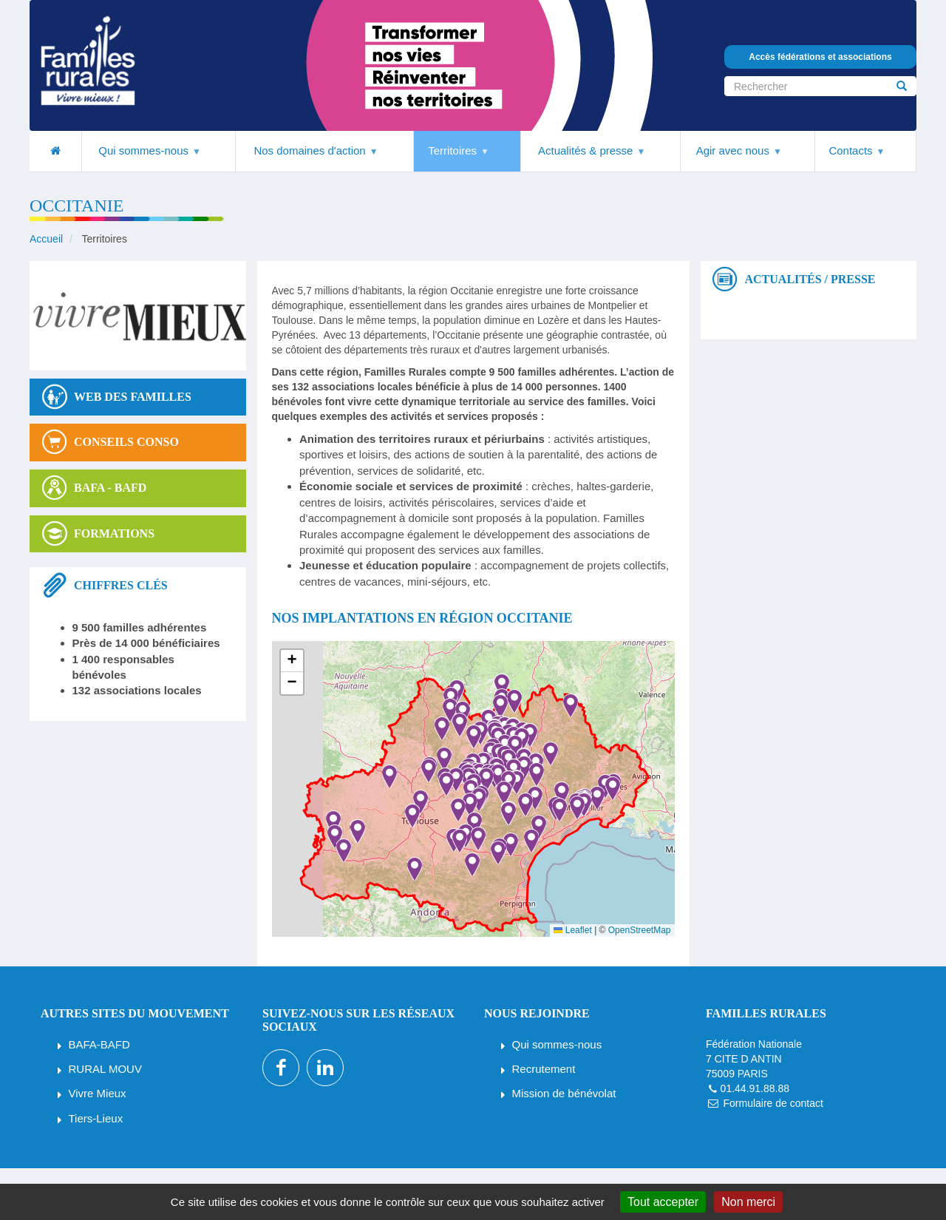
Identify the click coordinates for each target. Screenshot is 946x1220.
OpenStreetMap (639, 930)
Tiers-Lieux (96, 1118)
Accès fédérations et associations (820, 57)
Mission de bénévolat (564, 1093)
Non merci (748, 1202)
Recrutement (544, 1069)
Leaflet (572, 930)
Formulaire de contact (773, 1103)
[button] (461, 843)
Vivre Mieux (97, 1093)
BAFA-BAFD (99, 1044)
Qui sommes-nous (557, 1044)
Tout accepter (662, 1202)
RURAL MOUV (105, 1069)
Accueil (46, 239)
